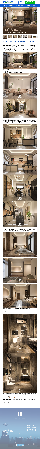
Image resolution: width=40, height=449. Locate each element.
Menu (38, 1)
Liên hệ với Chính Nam (20, 400)
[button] (37, 37)
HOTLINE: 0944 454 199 (29, 2)
